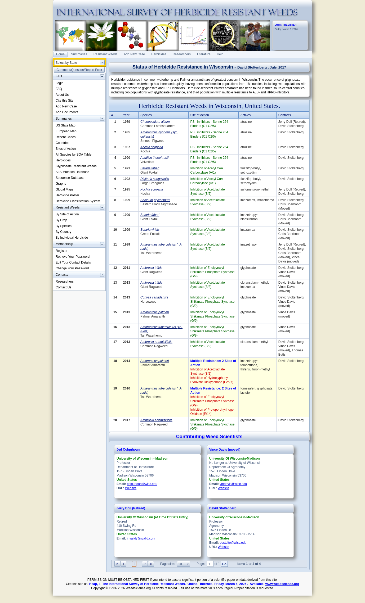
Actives (246, 115)
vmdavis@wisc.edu (233, 484)
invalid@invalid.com (141, 538)
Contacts (284, 115)
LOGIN (278, 25)
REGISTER (290, 25)
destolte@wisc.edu (233, 543)
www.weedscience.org (282, 584)
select (102, 62)
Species (146, 115)
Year (126, 115)
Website (130, 488)
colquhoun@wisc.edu (142, 484)
